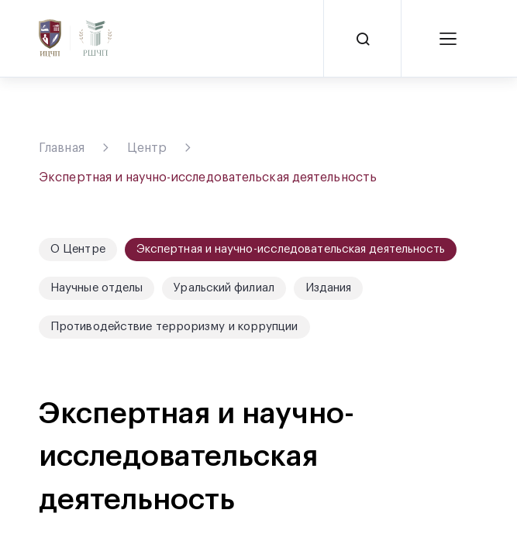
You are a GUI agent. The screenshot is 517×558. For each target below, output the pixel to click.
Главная (61, 148)
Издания (328, 288)
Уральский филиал (224, 288)
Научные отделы (96, 288)
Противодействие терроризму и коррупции (174, 326)
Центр (147, 148)
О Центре (77, 249)
